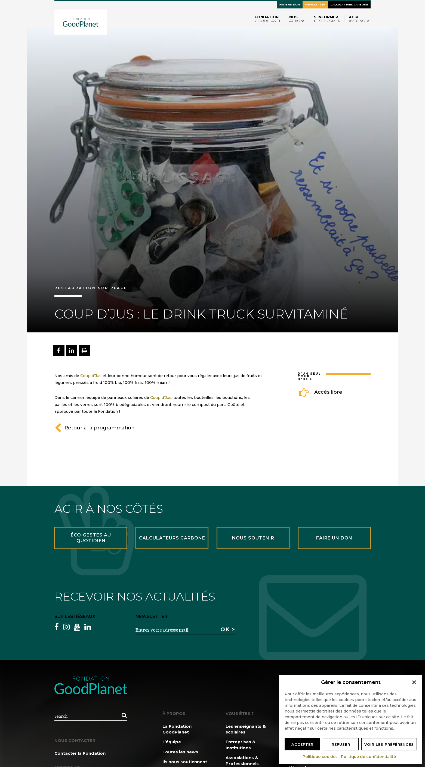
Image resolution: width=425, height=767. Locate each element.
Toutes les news (180, 751)
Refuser (341, 744)
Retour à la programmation (94, 428)
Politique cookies (320, 756)
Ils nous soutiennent (184, 761)
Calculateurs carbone (349, 4)
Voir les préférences (389, 744)
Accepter (302, 744)
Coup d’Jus (90, 375)
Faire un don (289, 4)
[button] (414, 682)
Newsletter (315, 4)
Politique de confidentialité (368, 756)
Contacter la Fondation (80, 753)
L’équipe (171, 741)
